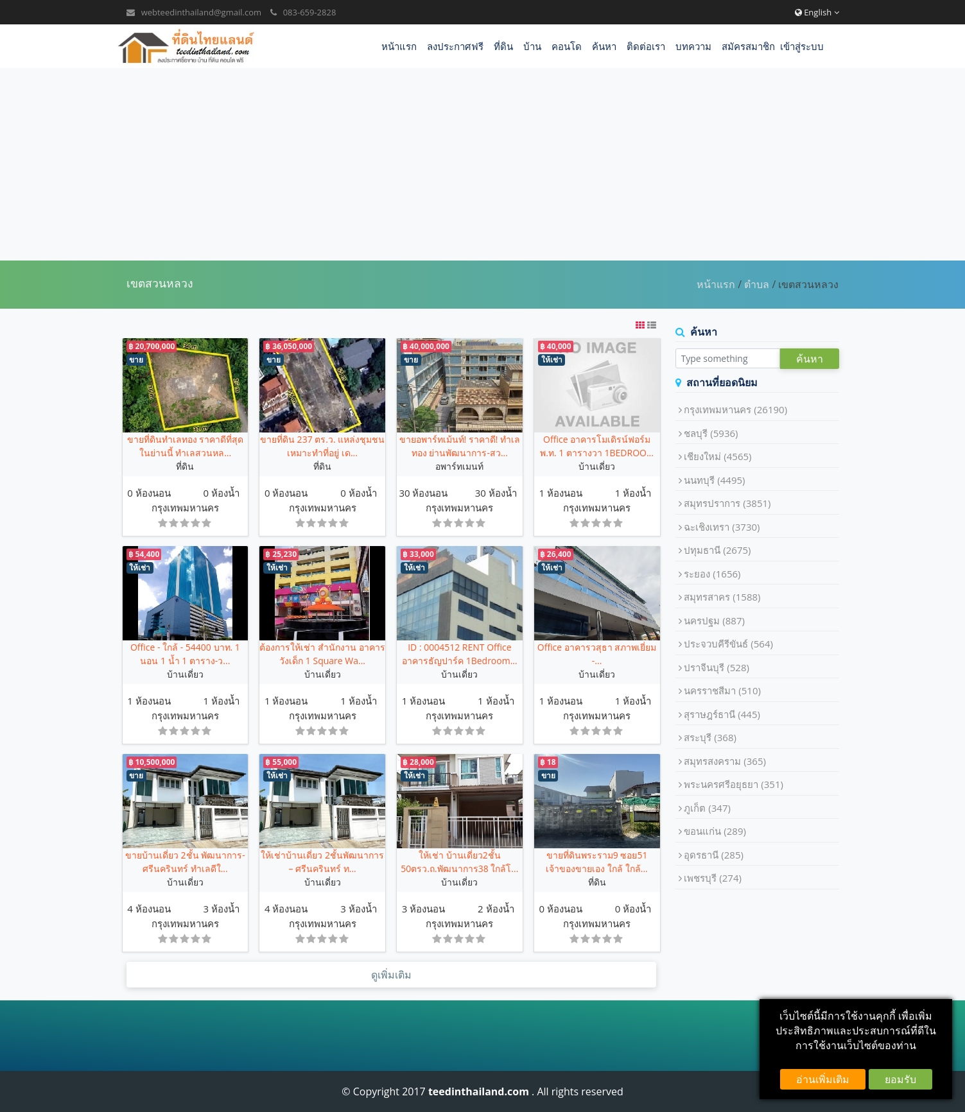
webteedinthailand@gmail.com (201, 12)
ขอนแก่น (715, 831)
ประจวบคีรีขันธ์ (728, 643)
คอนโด (567, 46)
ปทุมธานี (717, 549)
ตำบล (756, 284)
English (817, 12)
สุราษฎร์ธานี (722, 714)
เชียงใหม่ (717, 456)
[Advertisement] (483, 164)
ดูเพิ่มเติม (391, 975)
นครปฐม (714, 620)
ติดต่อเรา (646, 46)
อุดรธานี (713, 854)
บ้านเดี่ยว (596, 466)
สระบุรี (710, 737)
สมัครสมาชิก (748, 46)
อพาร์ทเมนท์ (459, 466)
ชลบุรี (711, 433)
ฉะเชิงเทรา (722, 526)
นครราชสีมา (722, 690)
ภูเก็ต (707, 807)
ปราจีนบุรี (716, 667)
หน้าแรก (399, 46)
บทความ (693, 46)
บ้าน (532, 46)
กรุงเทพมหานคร (185, 507)
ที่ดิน (503, 46)
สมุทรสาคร (722, 596)
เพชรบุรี (713, 877)
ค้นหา (604, 46)
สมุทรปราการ (727, 503)
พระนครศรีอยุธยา (733, 784)
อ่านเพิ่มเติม (822, 1079)
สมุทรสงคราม (725, 761)
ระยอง (712, 573)
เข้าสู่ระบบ (802, 46)
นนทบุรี (714, 480)
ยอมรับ (900, 1079)
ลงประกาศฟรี (455, 46)
